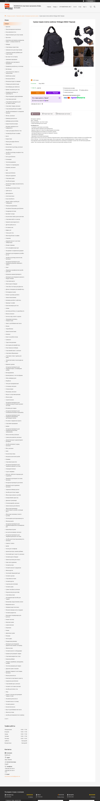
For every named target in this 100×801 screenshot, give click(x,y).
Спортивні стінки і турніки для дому (13, 356)
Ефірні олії (8, 230)
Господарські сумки (11, 292)
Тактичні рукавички (11, 162)
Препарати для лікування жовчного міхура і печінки (15, 277)
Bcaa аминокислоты (11, 32)
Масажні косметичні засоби (13, 456)
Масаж (7, 326)
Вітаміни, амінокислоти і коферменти (12, 127)
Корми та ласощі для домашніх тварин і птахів (14, 695)
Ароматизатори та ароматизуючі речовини (14, 440)
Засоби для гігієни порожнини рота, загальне (15, 540)
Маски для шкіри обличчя (12, 141)
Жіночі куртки (9, 570)
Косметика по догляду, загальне (14, 147)
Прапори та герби (10, 303)
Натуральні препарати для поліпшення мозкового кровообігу (14, 411)
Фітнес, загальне (10, 115)
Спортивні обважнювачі (12, 353)
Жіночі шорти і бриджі (11, 284)
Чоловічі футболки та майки (13, 133)
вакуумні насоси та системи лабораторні (13, 241)
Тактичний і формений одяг (13, 573)
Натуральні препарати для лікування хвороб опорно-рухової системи (14, 404)
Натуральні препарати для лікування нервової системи (13, 465)
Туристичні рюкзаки (11, 342)
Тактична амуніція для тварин (13, 666)
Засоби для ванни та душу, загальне (13, 445)
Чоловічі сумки (9, 586)
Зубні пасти (9, 190)
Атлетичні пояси (10, 196)
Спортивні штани (10, 595)
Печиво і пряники (10, 245)
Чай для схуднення (11, 175)
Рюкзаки (8, 635)
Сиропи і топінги (10, 543)
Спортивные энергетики (12, 47)
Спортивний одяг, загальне (13, 683)
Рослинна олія (9, 227)
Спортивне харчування (12, 423)
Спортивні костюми (11, 578)
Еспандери (8, 159)
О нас (80, 6)
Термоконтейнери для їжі (12, 489)
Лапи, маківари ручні (11, 378)
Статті (75, 6)
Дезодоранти (9, 193)
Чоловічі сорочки (10, 575)
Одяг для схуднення (11, 562)
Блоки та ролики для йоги (12, 294)
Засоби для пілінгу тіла (12, 689)
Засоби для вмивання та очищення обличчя (15, 112)
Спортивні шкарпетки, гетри (13, 656)
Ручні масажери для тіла (12, 305)
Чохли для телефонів (11, 548)
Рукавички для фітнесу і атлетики (14, 66)
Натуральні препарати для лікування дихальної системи (13, 535)
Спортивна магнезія (11, 99)
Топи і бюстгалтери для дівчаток (14, 286)
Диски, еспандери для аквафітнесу (15, 289)
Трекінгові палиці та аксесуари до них (14, 361)
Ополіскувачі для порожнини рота (15, 518)
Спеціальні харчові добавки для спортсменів (14, 53)
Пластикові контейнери (12, 347)
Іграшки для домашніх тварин (13, 653)
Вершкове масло (10, 604)
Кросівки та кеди (10, 213)
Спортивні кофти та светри (13, 219)
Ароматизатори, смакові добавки (14, 551)
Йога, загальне (9, 448)
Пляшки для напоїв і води (12, 84)
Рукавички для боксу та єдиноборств (12, 93)
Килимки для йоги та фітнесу (13, 300)
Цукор (7, 546)
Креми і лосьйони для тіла (12, 89)
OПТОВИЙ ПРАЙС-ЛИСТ (65, 6)
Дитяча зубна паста (11, 224)
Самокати (8, 339)
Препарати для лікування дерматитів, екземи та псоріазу (14, 644)
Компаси (8, 334)
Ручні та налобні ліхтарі (12, 337)
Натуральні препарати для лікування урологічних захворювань (13, 430)
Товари (7, 23)
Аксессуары (9, 638)
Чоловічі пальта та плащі (12, 701)
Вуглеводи (8, 69)
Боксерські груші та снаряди (13, 81)
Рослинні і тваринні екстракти (13, 420)
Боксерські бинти (10, 78)
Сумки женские (10, 625)
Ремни (7, 630)
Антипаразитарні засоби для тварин (13, 598)
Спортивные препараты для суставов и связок (13, 102)
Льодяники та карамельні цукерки (14, 250)
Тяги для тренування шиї (12, 383)
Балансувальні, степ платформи (14, 375)
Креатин (8, 26)
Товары (55, 6)
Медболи (8, 380)
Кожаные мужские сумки (31, 16)
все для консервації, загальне (13, 532)
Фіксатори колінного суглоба (13, 495)
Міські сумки (9, 397)
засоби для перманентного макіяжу (15, 715)
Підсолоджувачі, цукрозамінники (14, 96)
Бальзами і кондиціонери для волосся (13, 616)
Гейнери (8, 44)
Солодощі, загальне (11, 386)
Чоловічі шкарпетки (11, 612)
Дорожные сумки (10, 633)
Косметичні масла (10, 707)
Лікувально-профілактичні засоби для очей (14, 270)
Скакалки (8, 238)
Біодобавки (9, 149)
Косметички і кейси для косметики (15, 216)
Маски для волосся (11, 675)
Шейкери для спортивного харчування (13, 63)
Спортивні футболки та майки (13, 108)
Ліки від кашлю (10, 521)
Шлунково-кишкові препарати (13, 274)
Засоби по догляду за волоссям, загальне (14, 258)
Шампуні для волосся (11, 118)
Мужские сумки (20, 16)
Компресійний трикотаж (12, 497)
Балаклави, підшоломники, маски (14, 601)
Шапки (7, 426)
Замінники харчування (11, 59)
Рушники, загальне (10, 167)
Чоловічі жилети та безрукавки (14, 651)
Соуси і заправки (10, 471)
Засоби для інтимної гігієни (13, 188)
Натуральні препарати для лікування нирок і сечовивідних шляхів (14, 368)
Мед (7, 691)
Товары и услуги (11, 16)
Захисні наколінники (11, 297)
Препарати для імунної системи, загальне (14, 479)
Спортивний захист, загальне (13, 350)
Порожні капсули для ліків (12, 592)
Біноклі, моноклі (10, 313)
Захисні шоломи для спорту (13, 559)
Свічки (7, 308)
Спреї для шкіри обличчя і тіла (13, 130)
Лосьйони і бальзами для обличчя (14, 208)
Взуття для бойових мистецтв (14, 709)
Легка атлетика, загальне (12, 434)
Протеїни (8, 37)
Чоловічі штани (10, 565)
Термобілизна (9, 328)
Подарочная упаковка (11, 641)
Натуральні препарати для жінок (14, 482)
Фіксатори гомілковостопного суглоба (13, 515)
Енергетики (9, 139)
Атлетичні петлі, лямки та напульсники (12, 72)
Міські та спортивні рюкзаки (13, 394)
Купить (38, 92)
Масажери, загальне (11, 391)
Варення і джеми (10, 364)
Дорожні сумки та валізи (12, 668)
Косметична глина (10, 453)
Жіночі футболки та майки (12, 235)
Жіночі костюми (10, 712)
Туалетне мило (10, 399)
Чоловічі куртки (10, 581)
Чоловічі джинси (10, 704)
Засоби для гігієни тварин (12, 492)
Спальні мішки (9, 389)
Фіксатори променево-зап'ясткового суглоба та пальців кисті (14, 510)
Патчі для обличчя (10, 156)
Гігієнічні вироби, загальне (12, 503)
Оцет (7, 267)
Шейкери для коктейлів (12, 121)
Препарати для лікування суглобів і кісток (15, 254)
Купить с (53, 93)
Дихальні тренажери (11, 500)
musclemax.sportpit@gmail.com (12, 776)
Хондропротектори (11, 211)
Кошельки (8, 627)
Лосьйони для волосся (12, 698)
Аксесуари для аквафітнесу (13, 345)
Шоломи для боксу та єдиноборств (15, 311)
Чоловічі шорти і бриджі (12, 557)
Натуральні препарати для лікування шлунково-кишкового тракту (14, 263)
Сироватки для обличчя (12, 681)
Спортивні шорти (10, 281)
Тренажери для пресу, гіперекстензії (11, 320)
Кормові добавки (10, 659)
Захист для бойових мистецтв (13, 323)
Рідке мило (9, 144)
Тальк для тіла (10, 233)
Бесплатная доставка (69, 88)
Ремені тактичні (10, 619)
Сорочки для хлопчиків (12, 584)
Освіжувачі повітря (11, 468)
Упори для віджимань (11, 205)
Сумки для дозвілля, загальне (13, 437)
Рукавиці (8, 459)
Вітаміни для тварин (11, 408)
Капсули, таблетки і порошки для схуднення (14, 475)
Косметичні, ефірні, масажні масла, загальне (15, 184)
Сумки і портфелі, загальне (13, 589)
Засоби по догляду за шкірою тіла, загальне (14, 153)
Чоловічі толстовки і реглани (13, 686)
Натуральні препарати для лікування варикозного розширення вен (15, 525)
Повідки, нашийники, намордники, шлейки (14, 662)
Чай (7, 170)
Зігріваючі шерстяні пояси (12, 607)
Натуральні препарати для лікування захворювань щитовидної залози (13, 417)
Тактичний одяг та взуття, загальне (15, 554)
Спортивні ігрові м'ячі (11, 462)
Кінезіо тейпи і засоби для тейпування (12, 202)
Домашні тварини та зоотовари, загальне (14, 672)
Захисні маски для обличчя (13, 505)
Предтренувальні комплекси (13, 29)
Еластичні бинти (10, 198)
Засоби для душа (10, 181)
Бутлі (7, 136)
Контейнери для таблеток (13, 86)
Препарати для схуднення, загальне (13, 486)
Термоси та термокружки (12, 164)
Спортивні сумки (10, 178)
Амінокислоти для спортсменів (14, 50)
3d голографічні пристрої (12, 248)
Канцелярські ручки (11, 529)
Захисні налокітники (11, 331)
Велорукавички (10, 372)
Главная (49, 6)
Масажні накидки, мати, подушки (14, 610)
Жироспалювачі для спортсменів (14, 34)
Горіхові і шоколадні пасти (12, 222)
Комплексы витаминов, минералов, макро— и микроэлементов (15, 41)
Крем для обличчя (10, 173)
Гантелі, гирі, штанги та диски (13, 316)
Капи (7, 451)
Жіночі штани (9, 648)
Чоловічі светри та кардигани (13, 567)
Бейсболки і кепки (10, 76)
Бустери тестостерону (12, 56)
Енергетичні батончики (12, 123)
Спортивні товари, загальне (13, 106)
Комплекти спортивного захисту (14, 678)
